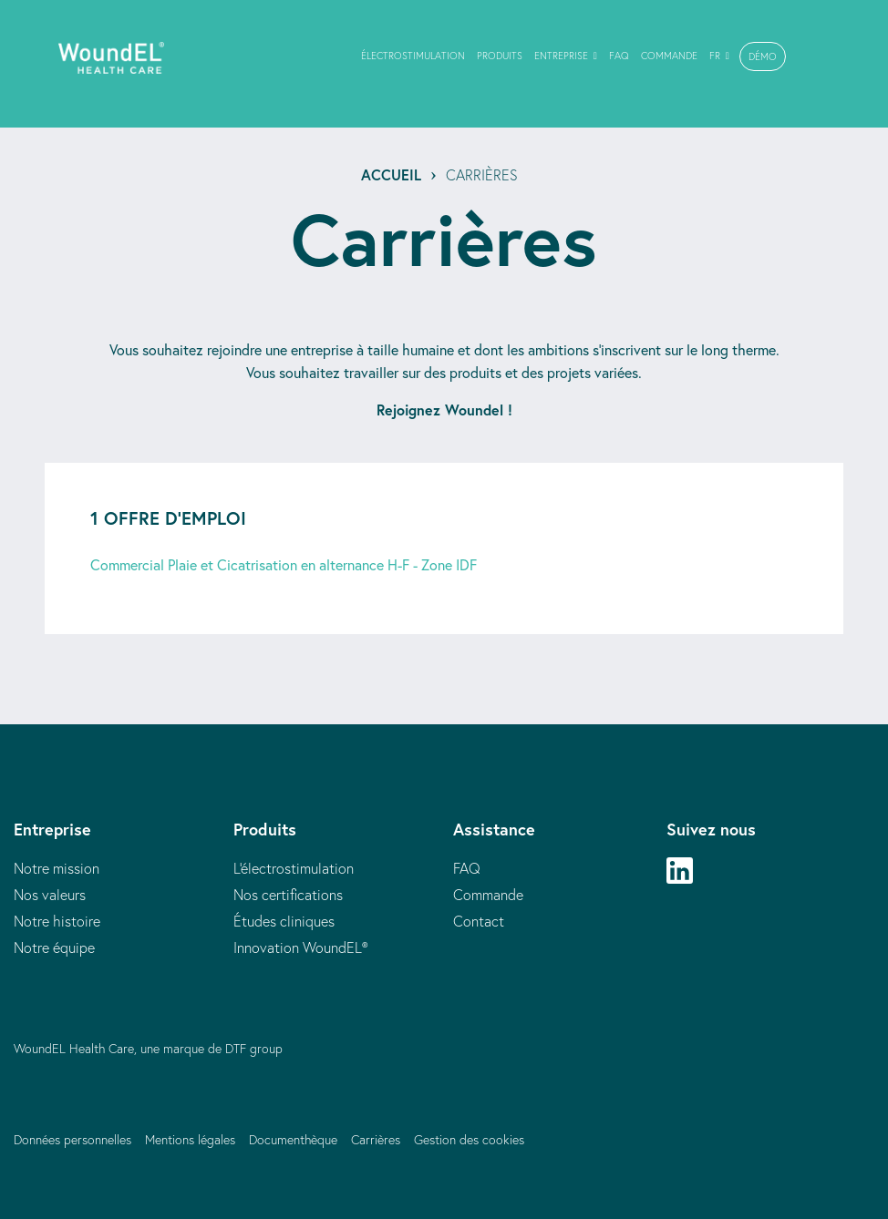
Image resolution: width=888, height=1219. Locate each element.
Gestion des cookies (469, 1140)
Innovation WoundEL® (300, 947)
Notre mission (56, 868)
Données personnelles (72, 1140)
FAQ (466, 868)
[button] (763, 56)
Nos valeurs (50, 895)
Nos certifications (288, 895)
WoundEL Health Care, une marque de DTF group (148, 1048)
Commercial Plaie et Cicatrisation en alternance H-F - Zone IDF (283, 564)
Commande (488, 895)
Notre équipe (54, 947)
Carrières (375, 1140)
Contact (478, 921)
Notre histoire (57, 921)
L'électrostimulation (293, 868)
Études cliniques (284, 921)
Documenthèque (293, 1140)
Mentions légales (190, 1140)
